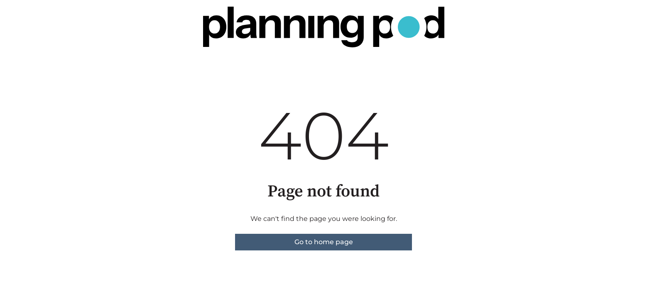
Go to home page (323, 242)
